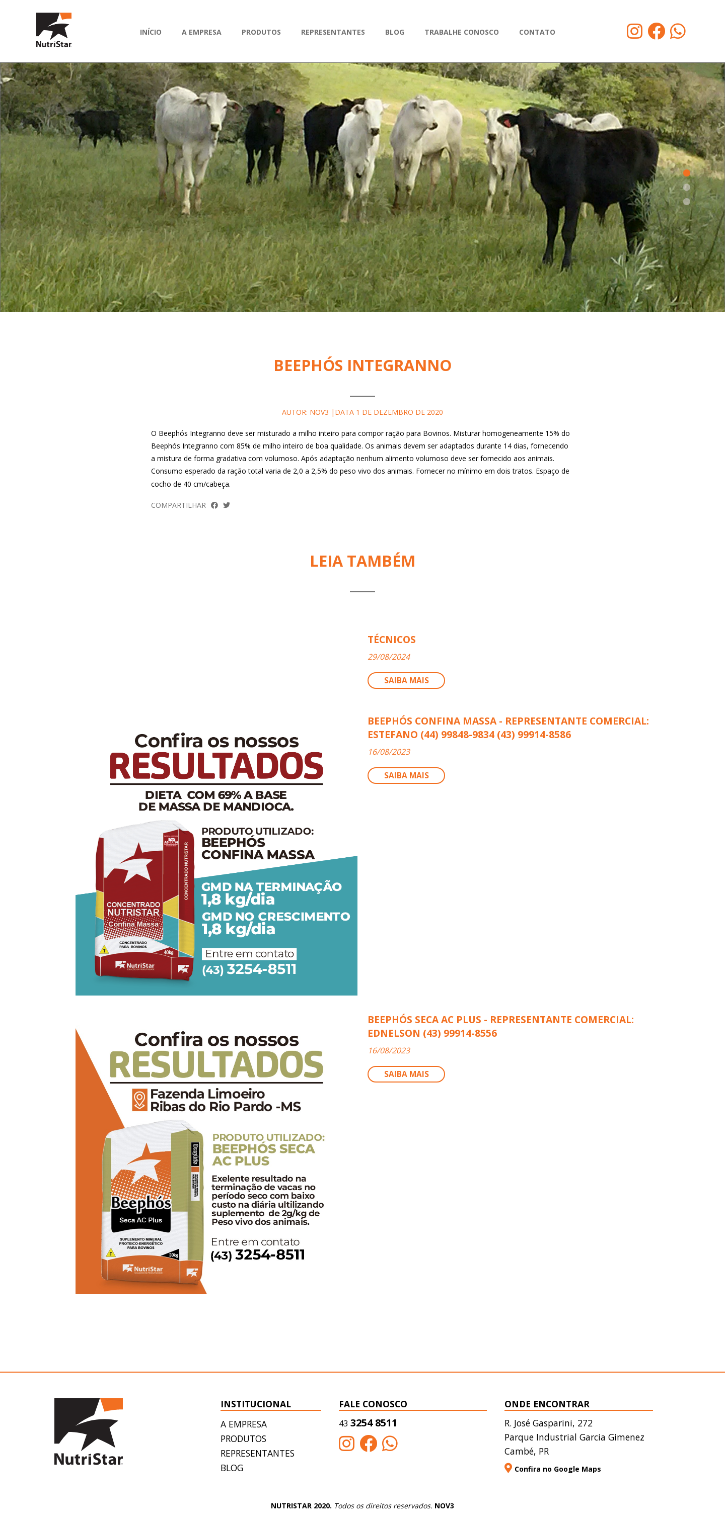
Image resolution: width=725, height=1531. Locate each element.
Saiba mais (406, 680)
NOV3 (444, 1506)
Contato (537, 32)
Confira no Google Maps (552, 1469)
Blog (394, 32)
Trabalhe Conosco (461, 32)
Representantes (333, 32)
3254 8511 (368, 1423)
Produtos (261, 32)
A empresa (202, 32)
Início (151, 32)
